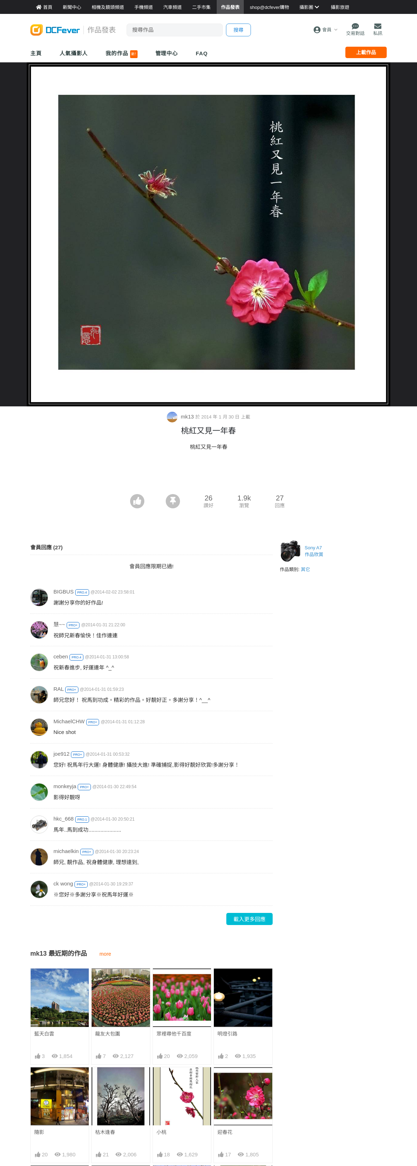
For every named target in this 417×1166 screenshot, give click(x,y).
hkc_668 (63, 819)
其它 (305, 569)
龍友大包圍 (107, 1034)
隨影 (39, 1132)
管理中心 (166, 53)
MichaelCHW (69, 721)
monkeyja (64, 786)
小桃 (161, 1132)
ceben (60, 656)
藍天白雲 (44, 1034)
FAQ (202, 53)
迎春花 (224, 1132)
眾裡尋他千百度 (173, 1034)
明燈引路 (227, 1034)
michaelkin (66, 851)
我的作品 (121, 54)
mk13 (181, 417)
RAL (58, 689)
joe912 (61, 754)
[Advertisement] (208, 474)
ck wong (63, 883)
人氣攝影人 (74, 53)
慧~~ (59, 624)
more (105, 954)
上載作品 (366, 52)
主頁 (36, 53)
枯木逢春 (105, 1132)
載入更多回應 (249, 919)
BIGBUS (63, 592)
